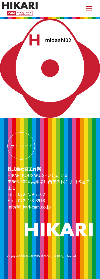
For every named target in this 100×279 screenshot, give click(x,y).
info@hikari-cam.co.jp (29, 207)
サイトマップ (21, 145)
